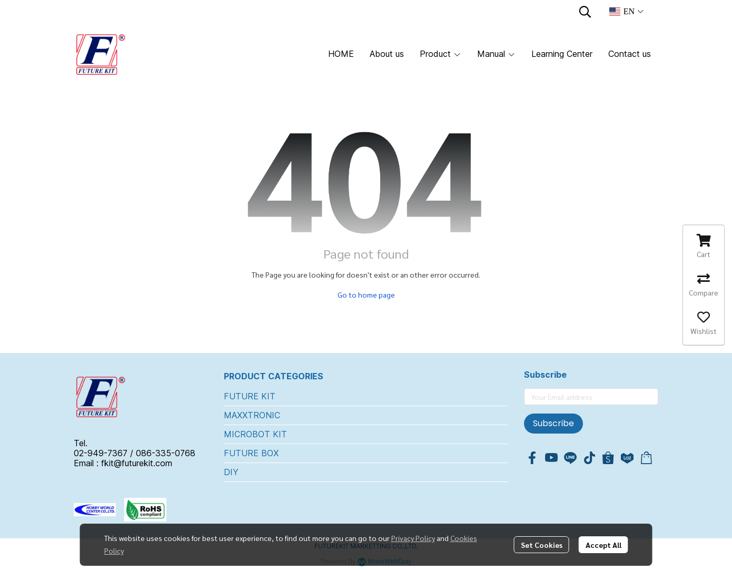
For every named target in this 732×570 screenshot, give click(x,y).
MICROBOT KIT (255, 434)
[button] (585, 12)
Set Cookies (541, 544)
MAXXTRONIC (252, 415)
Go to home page (366, 294)
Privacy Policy (413, 538)
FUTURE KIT (249, 396)
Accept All (603, 544)
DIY (231, 472)
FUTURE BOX (251, 453)
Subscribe (553, 423)
